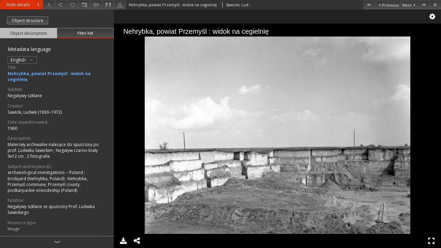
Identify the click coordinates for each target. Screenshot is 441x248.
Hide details (24, 5)
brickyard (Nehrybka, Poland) (36, 179)
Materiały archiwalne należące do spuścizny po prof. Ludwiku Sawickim (53, 147)
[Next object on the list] (409, 4)
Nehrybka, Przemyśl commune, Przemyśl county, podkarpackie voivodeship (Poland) (48, 184)
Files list (85, 32)
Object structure (27, 20)
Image (14, 229)
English (22, 59)
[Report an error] (120, 4)
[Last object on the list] (424, 4)
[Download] (49, 4)
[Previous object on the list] (387, 4)
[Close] (435, 4)
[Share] (60, 4)
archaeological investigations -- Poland (46, 172)
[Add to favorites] (73, 4)
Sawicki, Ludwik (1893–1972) (35, 112)
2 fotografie (38, 156)
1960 (12, 128)
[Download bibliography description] (96, 5)
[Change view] (84, 4)
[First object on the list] (369, 4)
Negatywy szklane (25, 96)
